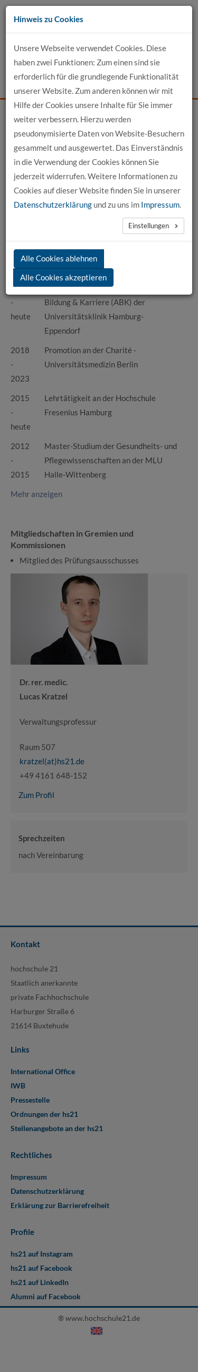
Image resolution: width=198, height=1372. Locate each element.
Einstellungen (149, 225)
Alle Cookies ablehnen (59, 258)
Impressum (160, 204)
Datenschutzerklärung (53, 204)
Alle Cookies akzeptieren (63, 277)
